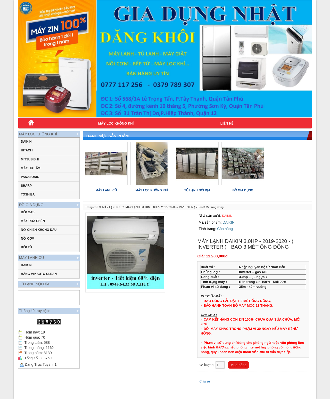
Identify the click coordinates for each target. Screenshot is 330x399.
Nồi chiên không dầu (38, 236)
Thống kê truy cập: (39, 325)
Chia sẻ (204, 381)
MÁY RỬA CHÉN (33, 227)
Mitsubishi (30, 162)
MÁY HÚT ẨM (30, 171)
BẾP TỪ (26, 253)
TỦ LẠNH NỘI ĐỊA (39, 295)
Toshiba (28, 197)
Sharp (26, 189)
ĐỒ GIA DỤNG (36, 209)
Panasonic (30, 180)
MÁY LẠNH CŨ (36, 265)
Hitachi (27, 153)
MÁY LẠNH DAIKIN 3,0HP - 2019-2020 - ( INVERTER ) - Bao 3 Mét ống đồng (175, 207)
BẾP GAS (28, 218)
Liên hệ (226, 123)
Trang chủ (91, 207)
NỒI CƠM (27, 245)
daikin (26, 144)
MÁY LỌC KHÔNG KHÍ (116, 123)
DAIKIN (26, 274)
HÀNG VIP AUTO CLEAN (39, 283)
